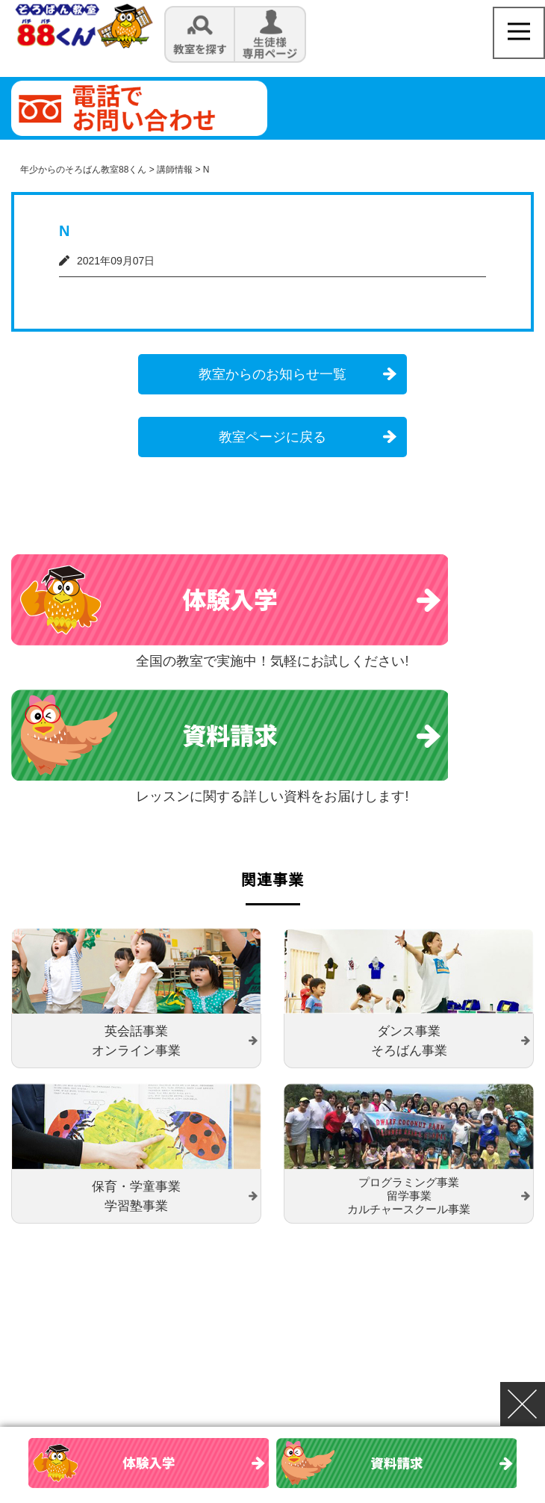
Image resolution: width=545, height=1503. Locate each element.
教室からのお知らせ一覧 (272, 374)
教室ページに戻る (272, 437)
